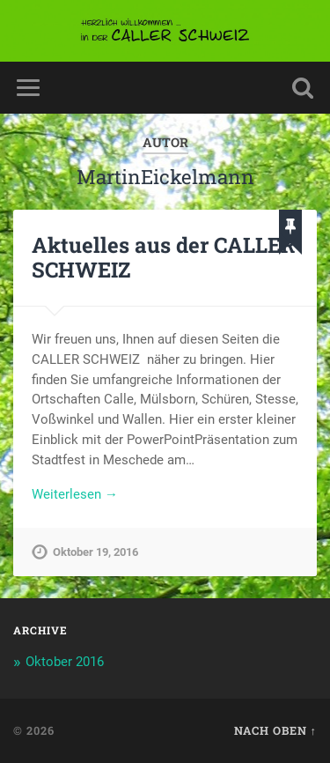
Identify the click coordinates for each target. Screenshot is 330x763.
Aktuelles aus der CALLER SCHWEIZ (164, 258)
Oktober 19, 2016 (95, 552)
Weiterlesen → (75, 494)
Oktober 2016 (65, 662)
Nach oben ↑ (275, 730)
